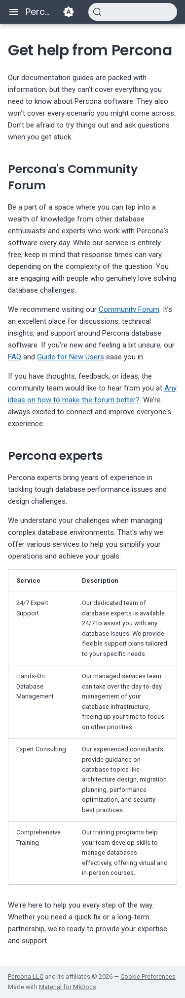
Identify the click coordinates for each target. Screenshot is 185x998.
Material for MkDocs (67, 987)
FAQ (14, 356)
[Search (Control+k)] (132, 12)
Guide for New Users (70, 356)
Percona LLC (25, 976)
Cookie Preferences (148, 976)
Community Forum (129, 309)
